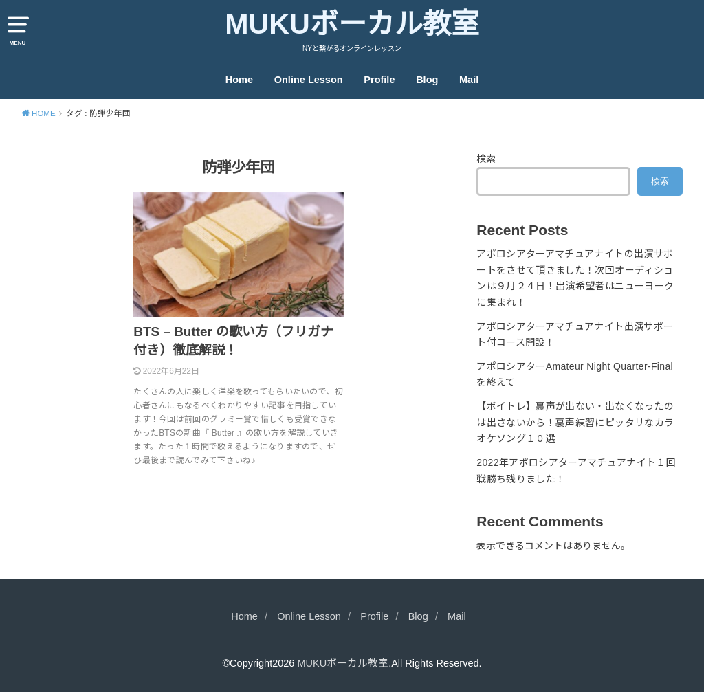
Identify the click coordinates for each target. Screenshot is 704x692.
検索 (486, 158)
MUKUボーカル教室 (352, 24)
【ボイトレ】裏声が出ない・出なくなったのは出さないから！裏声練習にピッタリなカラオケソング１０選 (575, 423)
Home (239, 79)
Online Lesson (308, 79)
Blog (427, 79)
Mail (468, 79)
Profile (379, 79)
